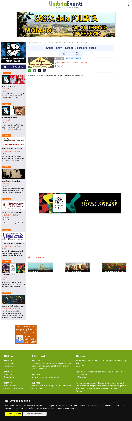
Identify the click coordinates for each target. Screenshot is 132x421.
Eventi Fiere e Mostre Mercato (52, 42)
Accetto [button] (9, 413)
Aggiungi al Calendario (74, 58)
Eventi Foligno (38, 42)
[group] (66, 24)
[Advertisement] (124, 77)
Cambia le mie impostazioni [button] (35, 413)
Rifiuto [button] (18, 413)
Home (30, 42)
